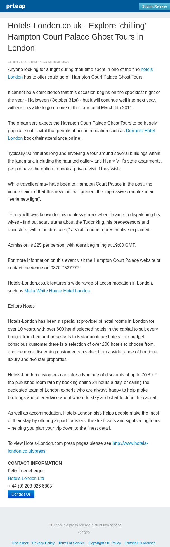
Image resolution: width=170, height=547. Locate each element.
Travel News (61, 61)
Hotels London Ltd (26, 478)
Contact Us (21, 494)
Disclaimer (20, 543)
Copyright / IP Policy (105, 543)
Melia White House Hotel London (57, 291)
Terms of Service (71, 543)
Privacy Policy (43, 543)
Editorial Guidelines (140, 543)
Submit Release (154, 6)
